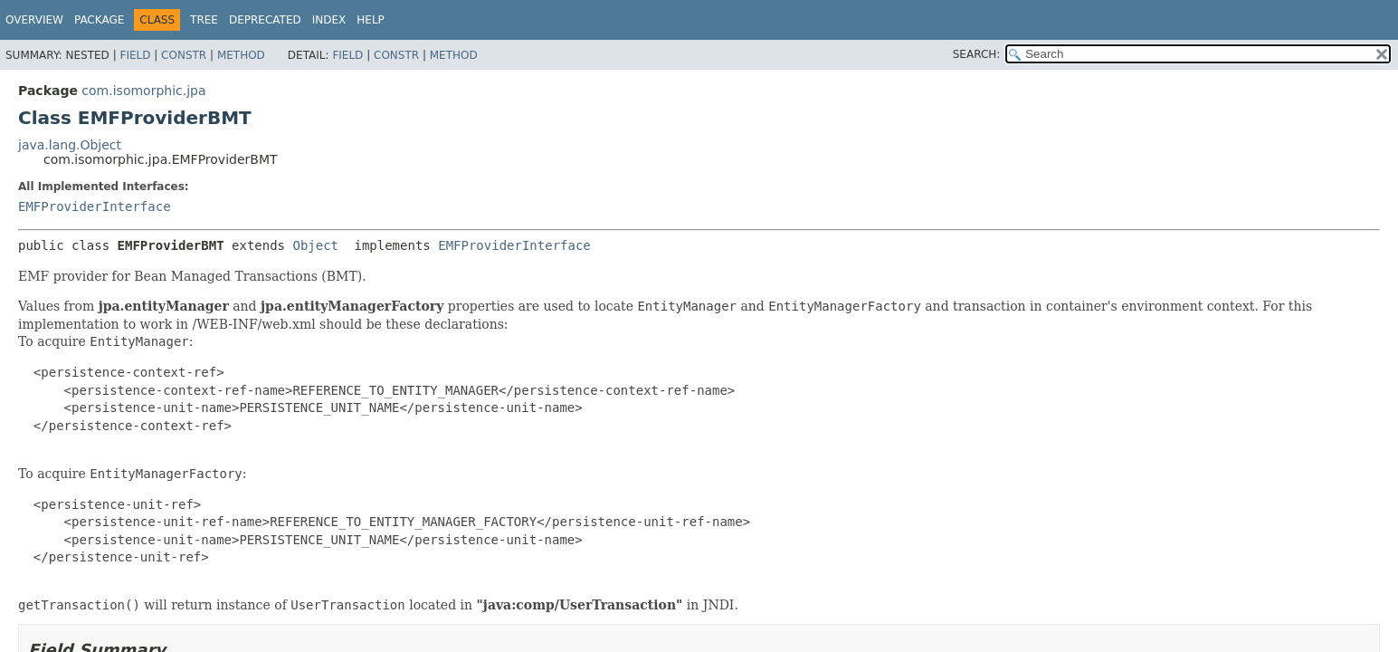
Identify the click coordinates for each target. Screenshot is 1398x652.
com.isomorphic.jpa (143, 90)
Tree (204, 20)
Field (134, 55)
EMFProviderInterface (94, 206)
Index (329, 20)
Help (371, 20)
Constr (183, 55)
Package (99, 20)
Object (315, 245)
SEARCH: (977, 54)
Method (241, 55)
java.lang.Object (69, 145)
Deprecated (265, 20)
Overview (34, 20)
